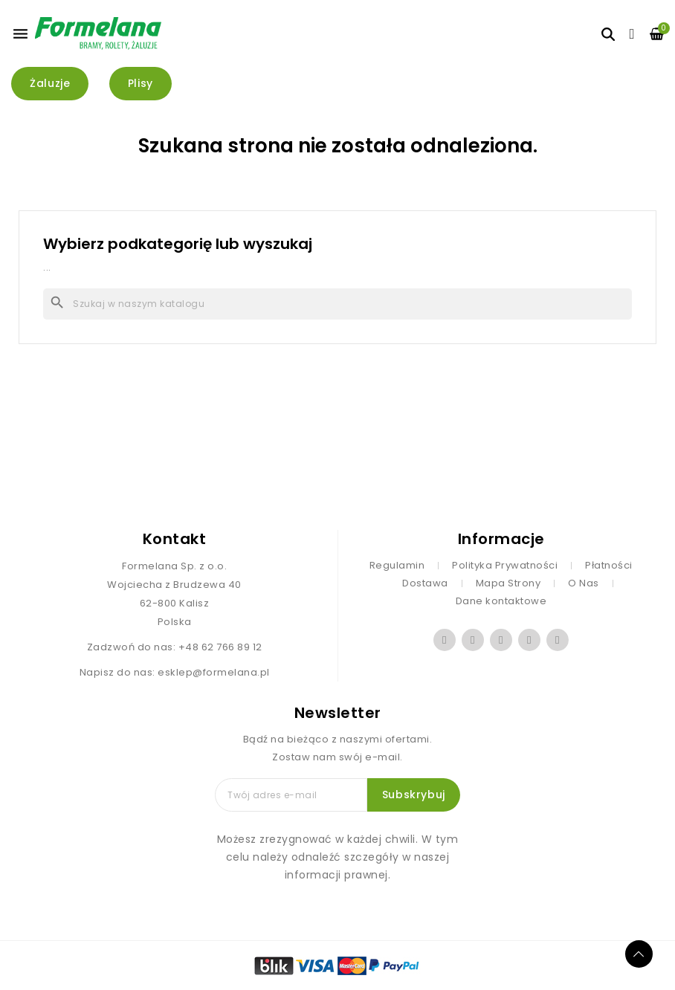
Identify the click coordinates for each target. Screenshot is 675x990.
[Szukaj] (337, 304)
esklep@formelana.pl (214, 672)
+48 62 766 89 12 (220, 647)
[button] (49, 83)
